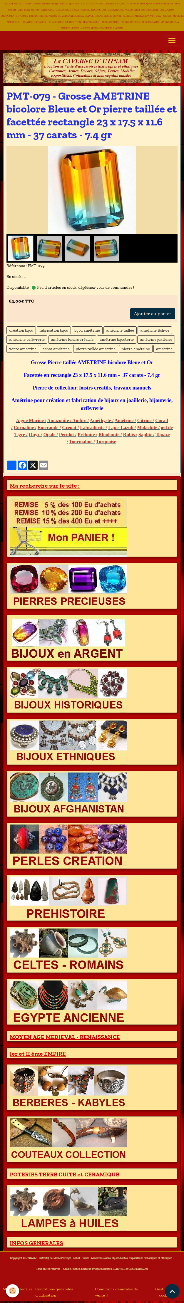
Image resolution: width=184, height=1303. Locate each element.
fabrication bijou (53, 330)
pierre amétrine (136, 348)
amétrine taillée (120, 330)
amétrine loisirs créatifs (72, 339)
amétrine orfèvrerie (27, 339)
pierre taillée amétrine (96, 348)
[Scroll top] (172, 1291)
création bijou (21, 330)
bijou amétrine (87, 330)
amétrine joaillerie (156, 339)
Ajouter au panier (152, 313)
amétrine (164, 348)
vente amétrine (22, 348)
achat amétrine (56, 348)
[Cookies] (12, 1290)
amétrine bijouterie (117, 339)
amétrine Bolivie (154, 330)
